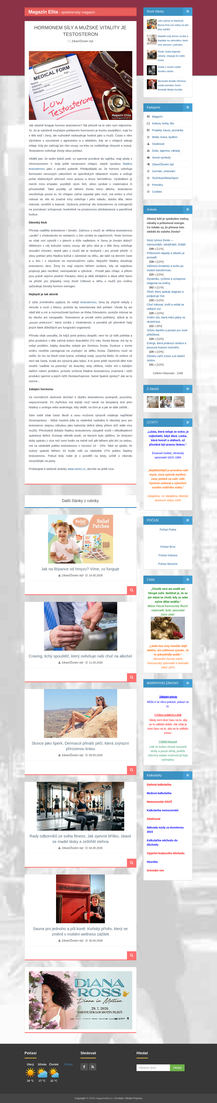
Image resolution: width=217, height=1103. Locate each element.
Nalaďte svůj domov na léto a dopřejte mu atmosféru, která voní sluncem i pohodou (173, 40)
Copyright (80, 1098)
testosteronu (88, 302)
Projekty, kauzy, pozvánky (167, 130)
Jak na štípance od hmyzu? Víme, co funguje (80, 569)
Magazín (157, 116)
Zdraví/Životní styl (82, 41)
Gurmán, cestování (163, 171)
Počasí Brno (168, 546)
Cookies (157, 191)
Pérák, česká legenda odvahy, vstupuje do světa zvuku (171, 56)
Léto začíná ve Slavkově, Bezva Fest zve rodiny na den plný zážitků (173, 25)
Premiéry (157, 184)
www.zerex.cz (77, 468)
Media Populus (133, 1098)
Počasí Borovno (168, 563)
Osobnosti (158, 143)
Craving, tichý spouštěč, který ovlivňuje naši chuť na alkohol (80, 656)
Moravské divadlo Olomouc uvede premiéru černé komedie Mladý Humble (172, 85)
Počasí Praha (168, 529)
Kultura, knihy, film (163, 123)
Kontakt (119, 1098)
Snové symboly (161, 157)
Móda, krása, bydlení (165, 137)
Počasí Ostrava (168, 555)
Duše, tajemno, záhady (166, 150)
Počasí (68, 1064)
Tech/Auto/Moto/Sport (165, 178)
